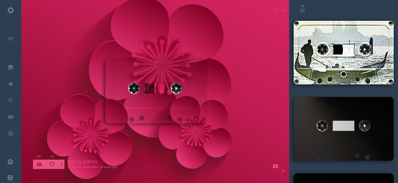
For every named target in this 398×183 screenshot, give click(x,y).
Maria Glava (90, 167)
